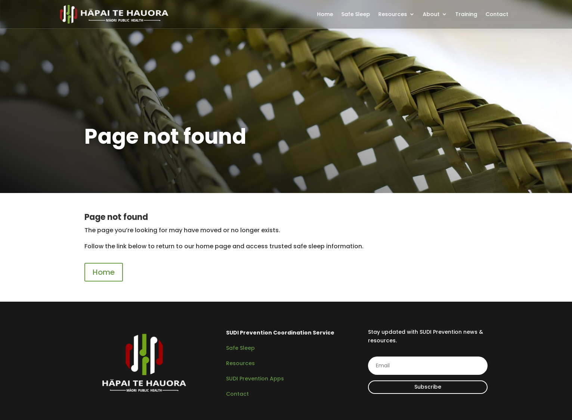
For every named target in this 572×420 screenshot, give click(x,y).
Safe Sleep (355, 14)
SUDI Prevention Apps (255, 378)
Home (325, 14)
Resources (392, 14)
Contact (496, 14)
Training (466, 14)
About (431, 14)
